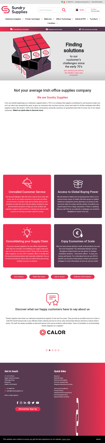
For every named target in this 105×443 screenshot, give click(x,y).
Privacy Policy (58, 390)
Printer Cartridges (32, 19)
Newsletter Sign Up (28, 409)
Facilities (51, 23)
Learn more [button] (66, 439)
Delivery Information (60, 380)
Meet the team (39, 276)
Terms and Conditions (61, 388)
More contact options (11, 395)
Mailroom (48, 19)
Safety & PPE (80, 19)
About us (57, 376)
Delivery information (82, 276)
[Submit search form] (64, 9)
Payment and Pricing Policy (63, 392)
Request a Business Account (63, 384)
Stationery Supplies (13, 19)
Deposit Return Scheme (61, 397)
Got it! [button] (98, 439)
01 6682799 (69, 2)
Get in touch (59, 276)
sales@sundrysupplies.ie (82, 2)
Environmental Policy (61, 395)
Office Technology (63, 19)
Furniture (94, 19)
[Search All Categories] (52, 10)
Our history (19, 276)
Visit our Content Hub (61, 382)
